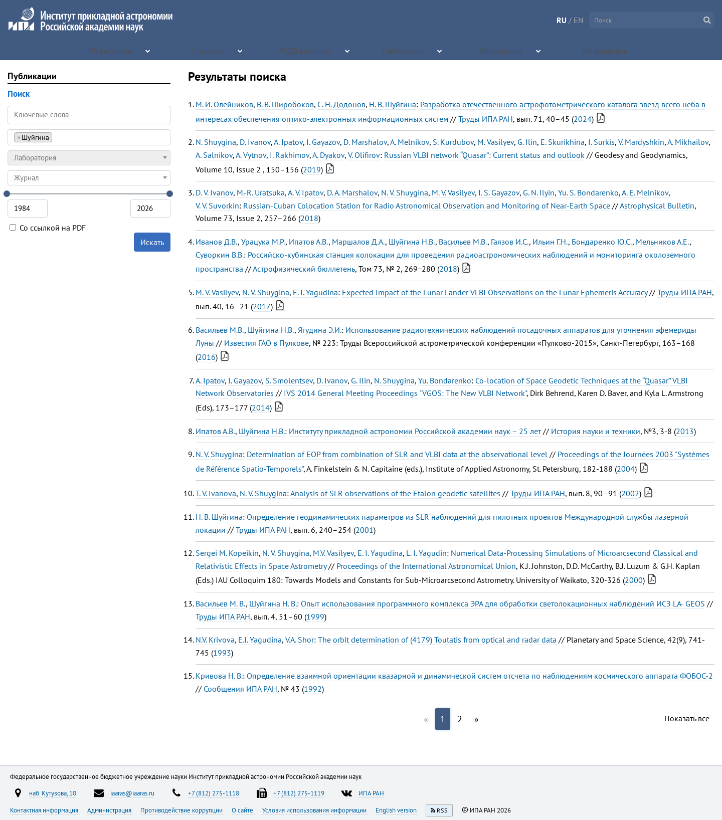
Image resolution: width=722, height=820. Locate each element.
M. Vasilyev (495, 142)
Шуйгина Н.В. (412, 242)
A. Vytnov (251, 155)
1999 (315, 616)
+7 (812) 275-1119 (298, 792)
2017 (262, 306)
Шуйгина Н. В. (273, 603)
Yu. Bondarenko (444, 380)
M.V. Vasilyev (333, 553)
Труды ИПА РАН (485, 119)
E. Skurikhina (562, 142)
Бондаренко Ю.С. (602, 242)
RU (562, 20)
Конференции (606, 50)
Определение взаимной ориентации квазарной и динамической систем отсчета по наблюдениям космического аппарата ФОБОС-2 (480, 676)
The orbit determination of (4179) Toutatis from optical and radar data (437, 640)
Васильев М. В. (221, 603)
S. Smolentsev (289, 380)
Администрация (110, 809)
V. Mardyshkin (641, 142)
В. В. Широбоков (285, 104)
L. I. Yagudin (426, 553)
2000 (634, 580)
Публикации (32, 76)
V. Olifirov (364, 155)
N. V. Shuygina (404, 192)
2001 (364, 530)
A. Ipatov (288, 142)
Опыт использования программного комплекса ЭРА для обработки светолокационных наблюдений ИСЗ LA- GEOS (503, 603)
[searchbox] (57, 137)
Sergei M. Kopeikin (227, 553)
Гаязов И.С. (510, 242)
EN (579, 20)
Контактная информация (45, 809)
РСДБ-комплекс (306, 50)
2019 (312, 169)
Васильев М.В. (463, 242)
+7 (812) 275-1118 (213, 792)
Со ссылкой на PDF (48, 228)
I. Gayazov (323, 142)
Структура (209, 50)
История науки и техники (595, 431)
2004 (626, 469)
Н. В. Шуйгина (392, 104)
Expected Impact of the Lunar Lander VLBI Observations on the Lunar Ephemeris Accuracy (494, 292)
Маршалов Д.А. (358, 242)
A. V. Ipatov (305, 192)
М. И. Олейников (224, 104)
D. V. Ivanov (214, 192)
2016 (207, 357)
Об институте (111, 50)
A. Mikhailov (687, 142)
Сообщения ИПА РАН (240, 689)
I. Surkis (601, 142)
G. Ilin (527, 142)
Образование (502, 50)
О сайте (243, 809)
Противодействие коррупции (182, 809)
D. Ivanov (255, 142)
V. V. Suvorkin (217, 205)
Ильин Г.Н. (550, 242)
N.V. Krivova (215, 640)
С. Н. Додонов (341, 104)
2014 (261, 407)
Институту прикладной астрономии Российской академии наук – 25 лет (415, 431)
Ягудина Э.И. (319, 330)
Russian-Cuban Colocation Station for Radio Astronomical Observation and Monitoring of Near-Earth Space (426, 205)
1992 (313, 689)
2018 (309, 218)
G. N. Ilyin (539, 192)
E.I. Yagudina (260, 640)
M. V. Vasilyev (453, 192)
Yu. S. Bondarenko (588, 192)
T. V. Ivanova (216, 493)
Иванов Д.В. (217, 242)
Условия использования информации (315, 809)
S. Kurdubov (453, 142)
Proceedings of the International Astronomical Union (426, 566)
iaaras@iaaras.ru (132, 792)
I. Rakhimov (289, 155)
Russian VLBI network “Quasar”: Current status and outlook (484, 155)
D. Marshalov (365, 142)
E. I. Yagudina (315, 292)
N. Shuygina (216, 142)
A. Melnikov (409, 142)
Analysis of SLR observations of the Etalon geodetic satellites (395, 493)
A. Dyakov (328, 155)
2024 (583, 119)
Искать (152, 242)
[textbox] (89, 158)
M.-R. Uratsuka (261, 192)
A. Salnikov (214, 155)
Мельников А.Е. (662, 242)
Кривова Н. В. (219, 676)
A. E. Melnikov (645, 192)
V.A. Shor (299, 640)
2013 (685, 431)
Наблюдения (404, 50)
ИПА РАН (371, 792)
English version (397, 809)
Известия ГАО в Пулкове (266, 343)
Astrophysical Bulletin (657, 205)
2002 (630, 493)
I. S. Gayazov (498, 192)
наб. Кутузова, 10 (52, 792)
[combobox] (89, 137)
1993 (222, 653)
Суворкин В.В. (220, 255)
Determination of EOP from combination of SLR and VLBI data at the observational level (397, 454)
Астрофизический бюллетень (304, 269)
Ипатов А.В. (308, 242)
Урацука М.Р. (263, 242)
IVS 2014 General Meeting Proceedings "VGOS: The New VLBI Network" (405, 393)
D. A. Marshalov (352, 192)
